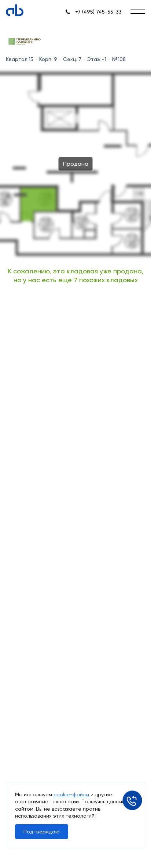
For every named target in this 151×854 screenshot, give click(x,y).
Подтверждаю (41, 832)
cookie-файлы (71, 794)
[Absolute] (14, 10)
